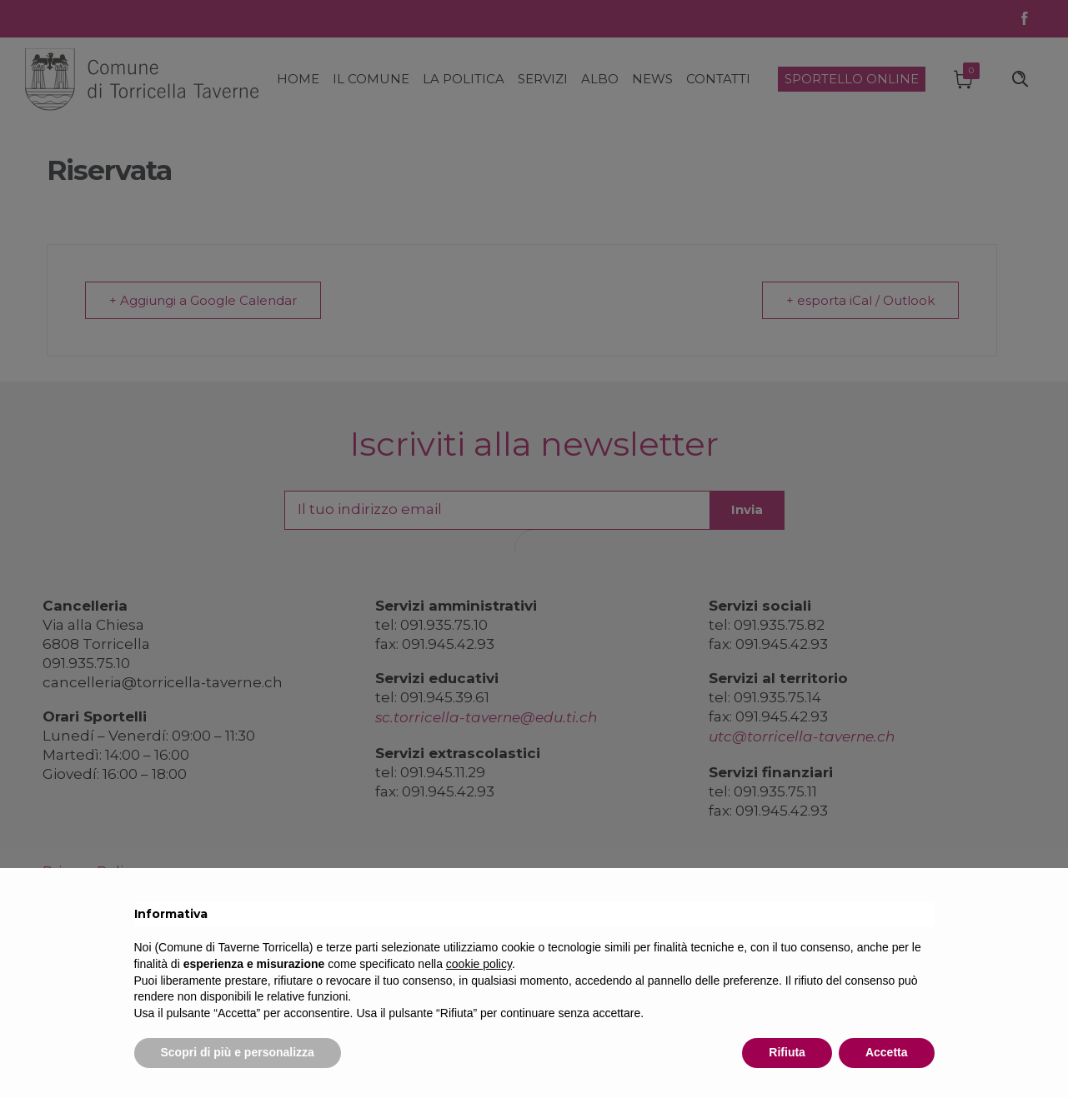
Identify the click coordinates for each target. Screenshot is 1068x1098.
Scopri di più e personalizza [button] (237, 1052)
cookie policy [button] (479, 964)
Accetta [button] (886, 1052)
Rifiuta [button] (787, 1052)
